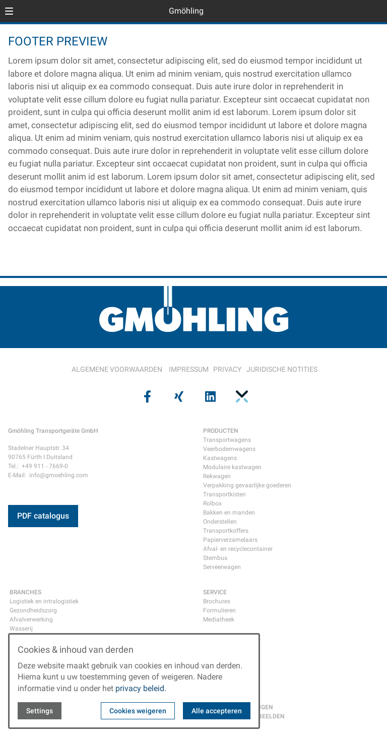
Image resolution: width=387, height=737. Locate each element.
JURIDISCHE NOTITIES (281, 369)
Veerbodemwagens (229, 448)
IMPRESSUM (189, 369)
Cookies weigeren (137, 711)
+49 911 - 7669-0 (45, 466)
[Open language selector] (359, 11)
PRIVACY (227, 369)
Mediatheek (218, 619)
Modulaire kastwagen (232, 467)
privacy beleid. (140, 688)
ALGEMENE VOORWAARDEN (117, 369)
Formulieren (219, 610)
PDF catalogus (43, 516)
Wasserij (21, 628)
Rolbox (212, 503)
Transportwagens (227, 439)
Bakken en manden (229, 512)
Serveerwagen (222, 567)
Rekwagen (217, 476)
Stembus (215, 557)
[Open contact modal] (375, 12)
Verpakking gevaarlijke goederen (247, 485)
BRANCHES (25, 592)
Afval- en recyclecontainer (238, 548)
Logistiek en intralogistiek (44, 601)
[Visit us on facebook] (146, 396)
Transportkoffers (225, 530)
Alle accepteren (216, 711)
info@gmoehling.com (58, 475)
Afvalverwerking (31, 619)
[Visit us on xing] (177, 396)
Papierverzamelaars (230, 539)
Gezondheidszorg (33, 610)
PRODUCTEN (220, 430)
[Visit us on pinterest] (240, 396)
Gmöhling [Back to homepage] (186, 11)
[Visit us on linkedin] (209, 396)
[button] (9, 11)
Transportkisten (224, 494)
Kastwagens (220, 458)
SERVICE (215, 592)
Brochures (216, 601)
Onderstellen (220, 521)
